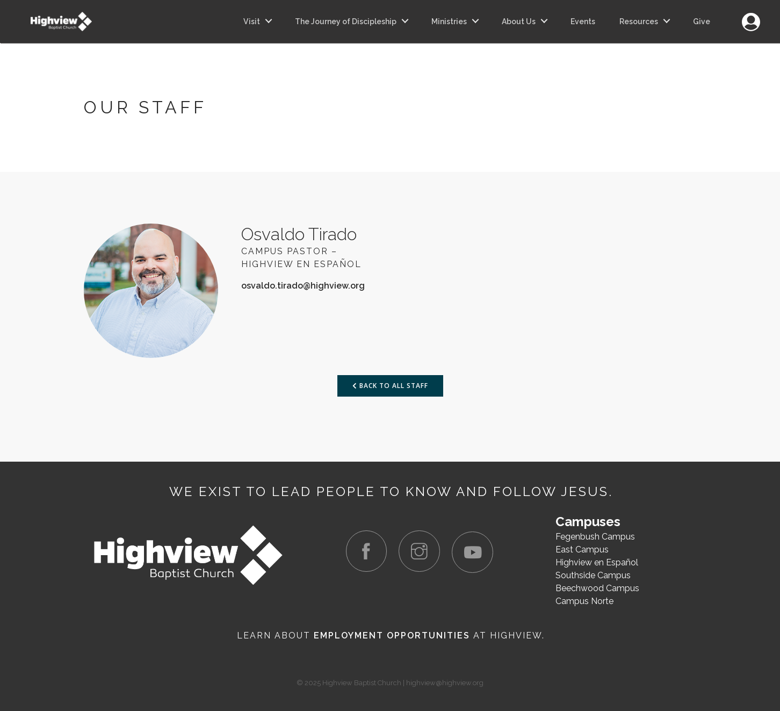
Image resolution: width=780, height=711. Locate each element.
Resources (638, 21)
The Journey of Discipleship (345, 21)
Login (750, 16)
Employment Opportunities (392, 635)
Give (701, 21)
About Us (519, 21)
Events (582, 21)
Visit (251, 21)
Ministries (449, 21)
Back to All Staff (390, 385)
